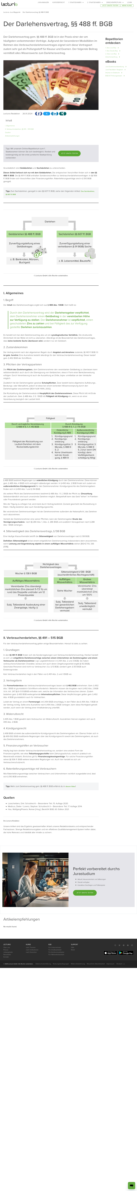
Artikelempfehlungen (12, 136)
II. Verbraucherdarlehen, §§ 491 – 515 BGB (19, 129)
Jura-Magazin (43, 2)
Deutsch (121, 964)
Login (129, 2)
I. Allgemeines (10, 126)
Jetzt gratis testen (110, 6)
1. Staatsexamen (76, 2)
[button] (21, 12)
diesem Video (70, 786)
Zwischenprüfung (115, 2)
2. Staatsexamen (95, 2)
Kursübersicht (58, 2)
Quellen (8, 132)
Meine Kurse (127, 6)
